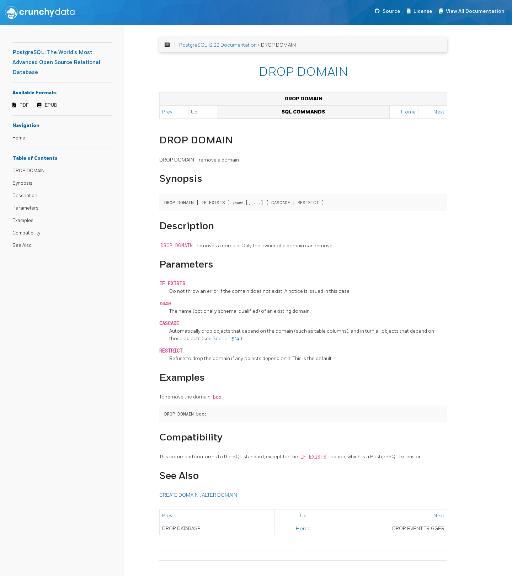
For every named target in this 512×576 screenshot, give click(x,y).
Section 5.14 (226, 338)
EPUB (51, 105)
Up (194, 112)
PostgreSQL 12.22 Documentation (218, 45)
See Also (22, 245)
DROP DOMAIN (28, 171)
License (423, 11)
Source (391, 11)
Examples (22, 220)
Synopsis (22, 183)
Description (24, 196)
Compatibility (26, 233)
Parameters (25, 208)
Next (438, 112)
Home (18, 138)
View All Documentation (475, 11)
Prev (167, 112)
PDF (24, 105)
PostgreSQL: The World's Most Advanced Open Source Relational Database (56, 62)
